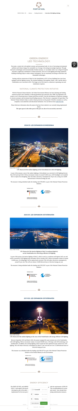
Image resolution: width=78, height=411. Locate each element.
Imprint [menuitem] (24, 404)
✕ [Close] (48, 387)
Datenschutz (41, 407)
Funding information (38, 13)
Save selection (35, 403)
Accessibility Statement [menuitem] (52, 404)
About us (30, 13)
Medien (37, 399)
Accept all (43, 403)
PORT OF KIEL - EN (22, 13)
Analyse (37, 394)
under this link (59, 101)
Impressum (36, 407)
